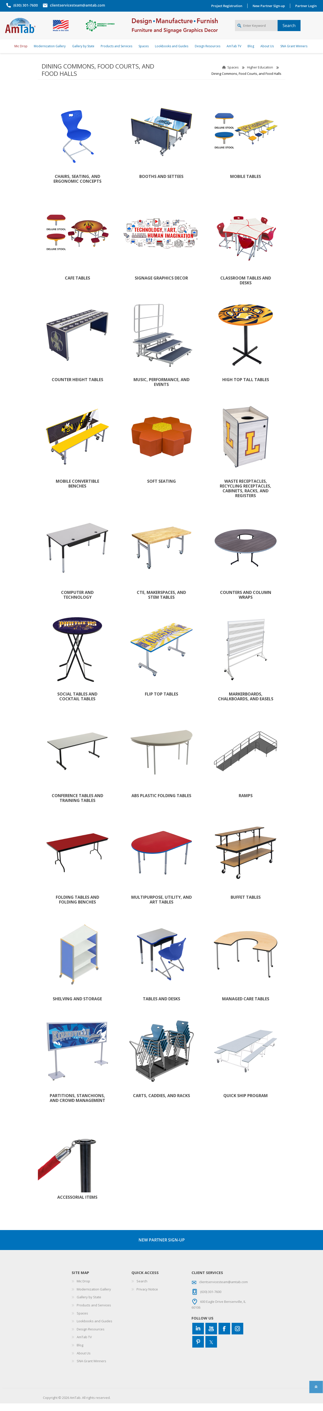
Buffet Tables (246, 905)
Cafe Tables (77, 285)
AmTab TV (84, 1344)
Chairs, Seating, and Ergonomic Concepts (77, 186)
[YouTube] (211, 1336)
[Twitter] (211, 1349)
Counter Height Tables (77, 387)
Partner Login (307, 6)
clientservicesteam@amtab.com (76, 5)
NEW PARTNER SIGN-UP (162, 1247)
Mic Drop (83, 1288)
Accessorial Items (77, 1204)
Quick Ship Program (245, 1103)
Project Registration (228, 6)
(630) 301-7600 (24, 5)
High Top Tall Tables (245, 387)
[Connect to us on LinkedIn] (198, 1336)
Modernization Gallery (94, 1296)
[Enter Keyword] (256, 29)
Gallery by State (89, 1304)
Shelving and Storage (77, 1006)
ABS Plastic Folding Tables (161, 803)
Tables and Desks (161, 1006)
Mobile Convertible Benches (77, 491)
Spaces (233, 75)
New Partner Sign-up (270, 6)
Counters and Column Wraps (245, 602)
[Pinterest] (198, 1349)
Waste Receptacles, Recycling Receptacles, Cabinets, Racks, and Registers (245, 496)
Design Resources (90, 1336)
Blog (80, 1352)
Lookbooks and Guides (94, 1328)
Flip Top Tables (161, 701)
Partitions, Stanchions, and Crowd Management (77, 1106)
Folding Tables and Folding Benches (77, 907)
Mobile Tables (245, 184)
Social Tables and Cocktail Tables (77, 704)
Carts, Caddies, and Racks (161, 1103)
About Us (84, 1360)
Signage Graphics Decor (161, 285)
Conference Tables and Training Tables (77, 806)
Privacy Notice (147, 1296)
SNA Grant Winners (91, 1368)
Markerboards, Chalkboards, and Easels (245, 704)
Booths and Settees (161, 184)
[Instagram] (237, 1336)
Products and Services (94, 1312)
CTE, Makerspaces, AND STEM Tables (161, 602)
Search (142, 1288)
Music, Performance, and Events (161, 390)
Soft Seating (161, 489)
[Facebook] (224, 1336)
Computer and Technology (77, 602)
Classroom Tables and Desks (245, 288)
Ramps (246, 803)
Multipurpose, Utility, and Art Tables (161, 907)
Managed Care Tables (245, 1006)
